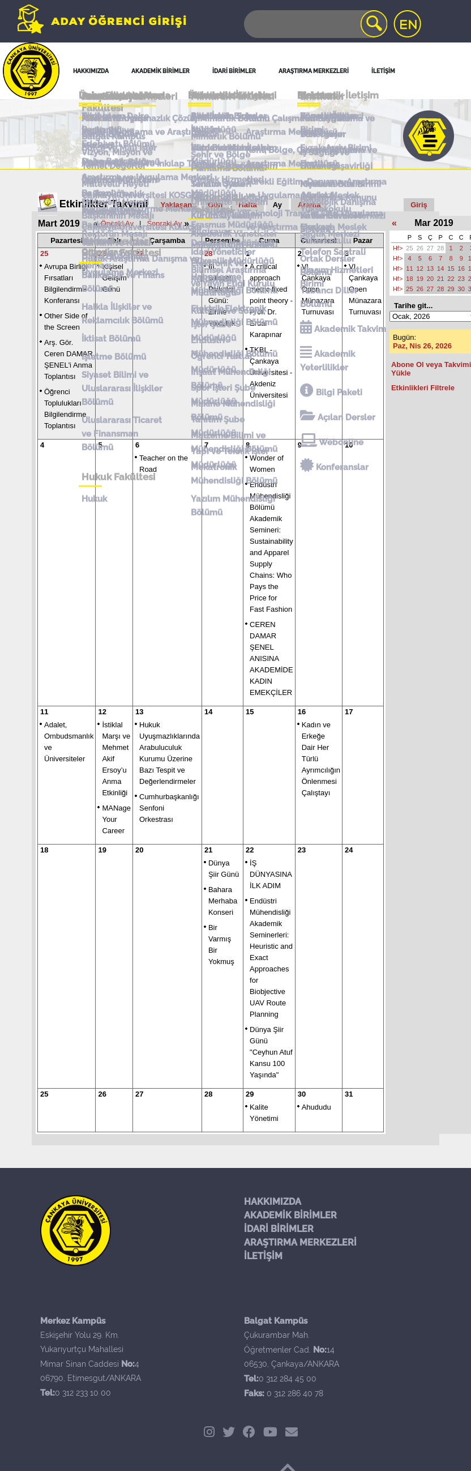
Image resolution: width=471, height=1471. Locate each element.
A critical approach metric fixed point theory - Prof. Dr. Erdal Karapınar (271, 300)
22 (250, 850)
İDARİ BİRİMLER (279, 1228)
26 (102, 253)
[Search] (315, 24)
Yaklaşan (176, 205)
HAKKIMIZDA (272, 1201)
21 (208, 850)
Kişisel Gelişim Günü (114, 277)
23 (302, 850)
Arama (309, 205)
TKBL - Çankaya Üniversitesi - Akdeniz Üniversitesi (271, 372)
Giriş (418, 205)
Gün (215, 205)
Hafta (247, 205)
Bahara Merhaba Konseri (222, 900)
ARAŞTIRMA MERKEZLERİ (300, 1242)
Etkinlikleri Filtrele (423, 387)
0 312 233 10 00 (83, 1392)
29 (250, 1094)
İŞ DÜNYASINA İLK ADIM (271, 874)
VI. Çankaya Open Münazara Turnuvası (318, 289)
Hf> (398, 248)
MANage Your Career (116, 819)
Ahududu (316, 1107)
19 (102, 850)
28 (208, 253)
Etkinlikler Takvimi (103, 204)
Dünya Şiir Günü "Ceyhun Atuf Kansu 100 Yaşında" (271, 1052)
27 (139, 253)
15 (250, 711)
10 (349, 445)
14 (208, 711)
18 (44, 850)
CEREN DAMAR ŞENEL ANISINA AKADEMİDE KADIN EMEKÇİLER (271, 658)
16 (302, 711)
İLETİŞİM (263, 1256)
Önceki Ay (117, 223)
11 (44, 711)
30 (302, 1094)
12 (102, 711)
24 (349, 850)
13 (139, 711)
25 (44, 253)
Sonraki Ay (164, 223)
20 (139, 850)
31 (349, 1094)
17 (349, 711)
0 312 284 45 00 (287, 1378)
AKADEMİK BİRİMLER (290, 1215)
